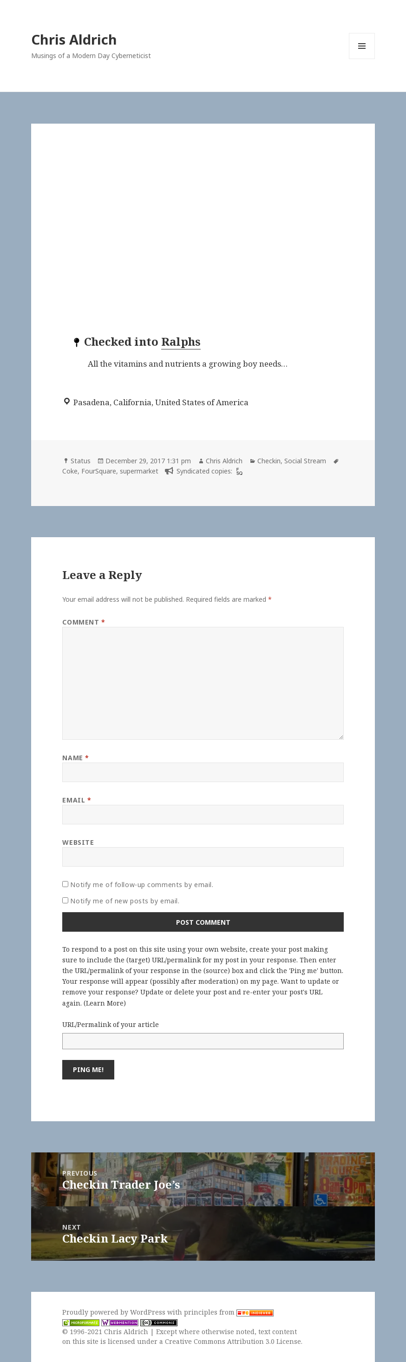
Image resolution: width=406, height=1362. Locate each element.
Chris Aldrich (74, 39)
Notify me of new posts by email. (124, 900)
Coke (70, 471)
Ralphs (181, 341)
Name (75, 757)
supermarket (139, 471)
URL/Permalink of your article (110, 1024)
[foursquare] (238, 470)
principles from (229, 1312)
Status (81, 460)
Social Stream (305, 460)
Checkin (269, 460)
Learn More (105, 1003)
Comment (83, 622)
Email (76, 800)
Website (78, 842)
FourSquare (98, 471)
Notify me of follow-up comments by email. (141, 884)
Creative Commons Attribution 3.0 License (233, 1341)
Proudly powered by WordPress (114, 1312)
